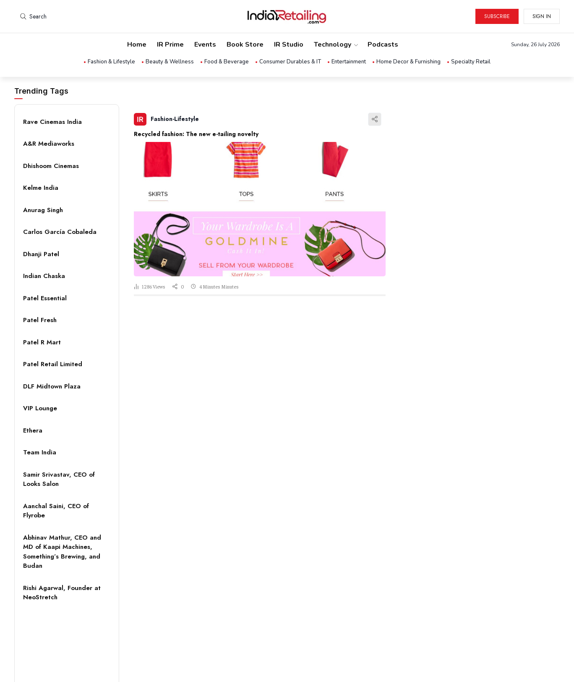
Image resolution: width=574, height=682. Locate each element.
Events (205, 44)
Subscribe (497, 16)
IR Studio (288, 44)
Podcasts (383, 44)
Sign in (541, 16)
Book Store (245, 44)
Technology (335, 44)
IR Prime (170, 44)
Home (136, 44)
